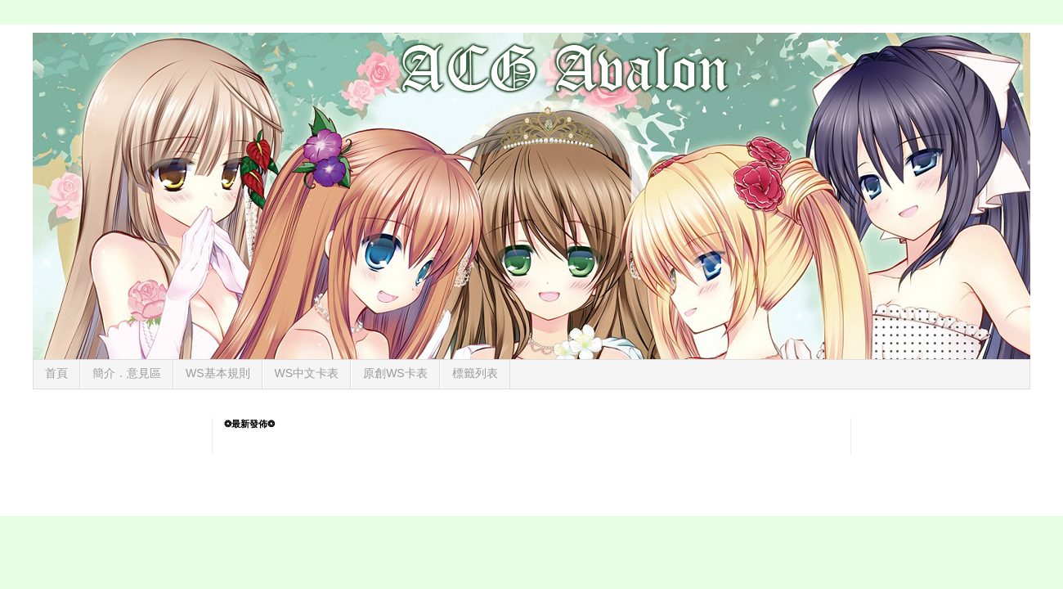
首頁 (56, 373)
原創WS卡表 (395, 373)
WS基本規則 (218, 373)
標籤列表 (475, 373)
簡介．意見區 (126, 373)
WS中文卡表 (307, 373)
